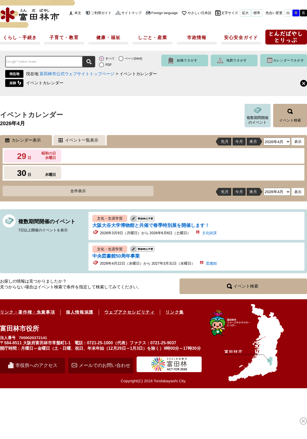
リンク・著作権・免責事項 (27, 312)
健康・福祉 (108, 37)
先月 (225, 141)
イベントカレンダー (44, 83)
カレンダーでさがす (288, 60)
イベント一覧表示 (81, 140)
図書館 (211, 263)
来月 (253, 141)
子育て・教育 (64, 37)
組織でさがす (187, 60)
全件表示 (78, 191)
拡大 (245, 13)
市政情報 (197, 37)
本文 (77, 13)
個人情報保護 (79, 312)
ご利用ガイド (101, 13)
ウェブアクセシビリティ (129, 312)
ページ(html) (133, 58)
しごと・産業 (152, 37)
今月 (239, 141)
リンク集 (174, 312)
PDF (108, 65)
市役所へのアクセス (36, 365)
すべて (110, 58)
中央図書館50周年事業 (116, 256)
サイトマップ (131, 13)
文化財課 (209, 233)
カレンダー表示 (26, 140)
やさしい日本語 (199, 13)
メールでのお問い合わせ (104, 365)
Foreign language (164, 13)
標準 (256, 13)
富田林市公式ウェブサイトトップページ (77, 74)
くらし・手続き (20, 37)
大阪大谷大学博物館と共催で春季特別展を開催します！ (150, 225)
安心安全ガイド (241, 37)
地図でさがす (236, 60)
